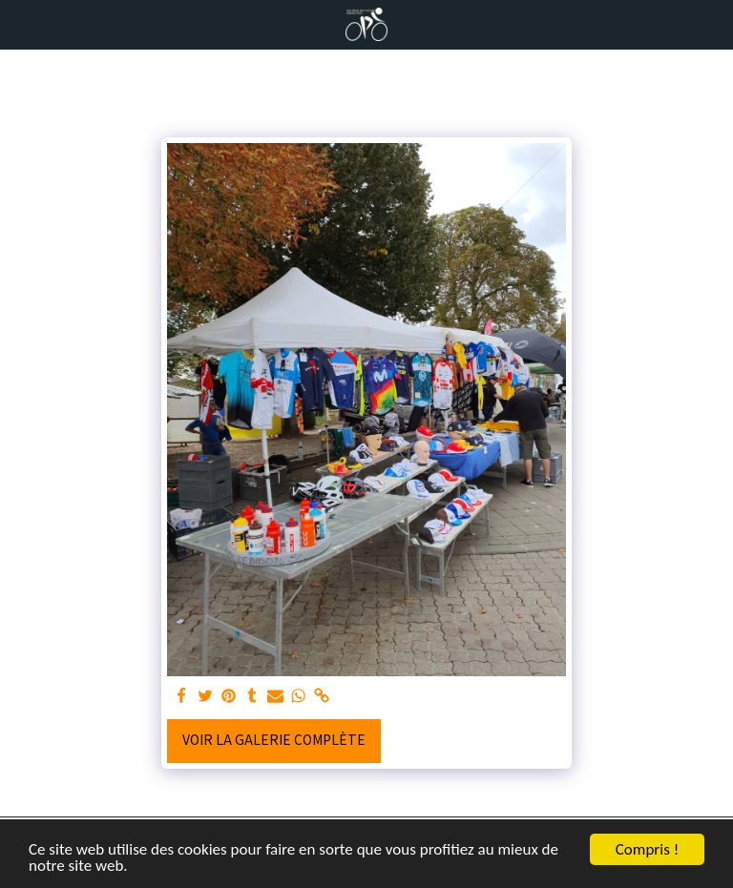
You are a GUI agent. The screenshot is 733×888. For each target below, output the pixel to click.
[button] (21, 23)
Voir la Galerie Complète (274, 739)
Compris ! (647, 849)
